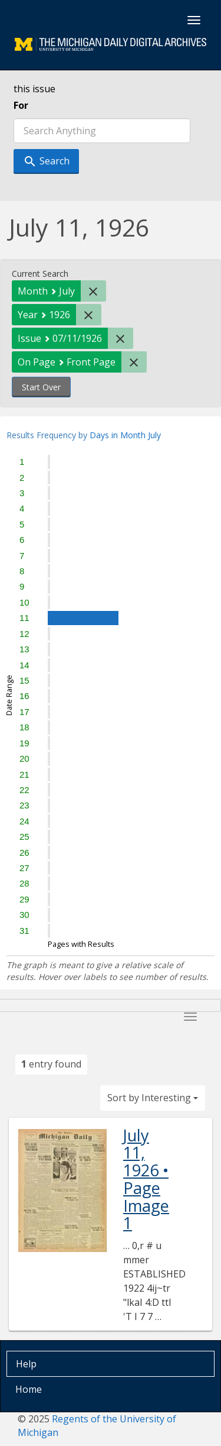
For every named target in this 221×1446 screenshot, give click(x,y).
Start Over (41, 387)
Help (26, 1363)
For (21, 105)
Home (28, 1389)
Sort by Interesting (152, 1097)
